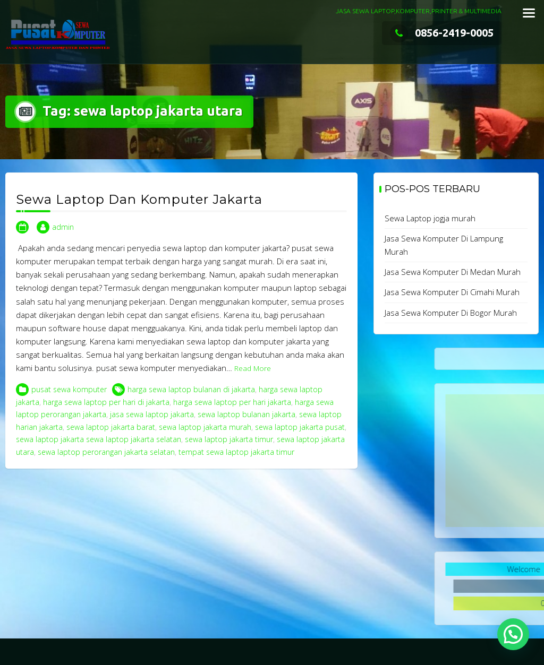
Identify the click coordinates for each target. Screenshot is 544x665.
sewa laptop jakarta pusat (300, 427)
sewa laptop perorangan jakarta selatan (106, 452)
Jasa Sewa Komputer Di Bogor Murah (451, 312)
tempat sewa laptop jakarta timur (236, 452)
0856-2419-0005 (442, 33)
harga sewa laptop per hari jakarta (232, 402)
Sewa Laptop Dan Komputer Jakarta (139, 199)
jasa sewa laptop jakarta (152, 414)
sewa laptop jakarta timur (229, 439)
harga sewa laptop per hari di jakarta (106, 402)
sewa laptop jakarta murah (205, 427)
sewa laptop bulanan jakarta (246, 414)
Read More (252, 368)
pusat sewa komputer (69, 389)
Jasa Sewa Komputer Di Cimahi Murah (452, 292)
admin (63, 227)
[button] (513, 634)
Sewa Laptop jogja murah (430, 218)
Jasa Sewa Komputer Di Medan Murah (453, 271)
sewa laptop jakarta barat (110, 427)
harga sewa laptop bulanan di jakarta (191, 389)
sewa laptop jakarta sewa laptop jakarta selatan (98, 439)
